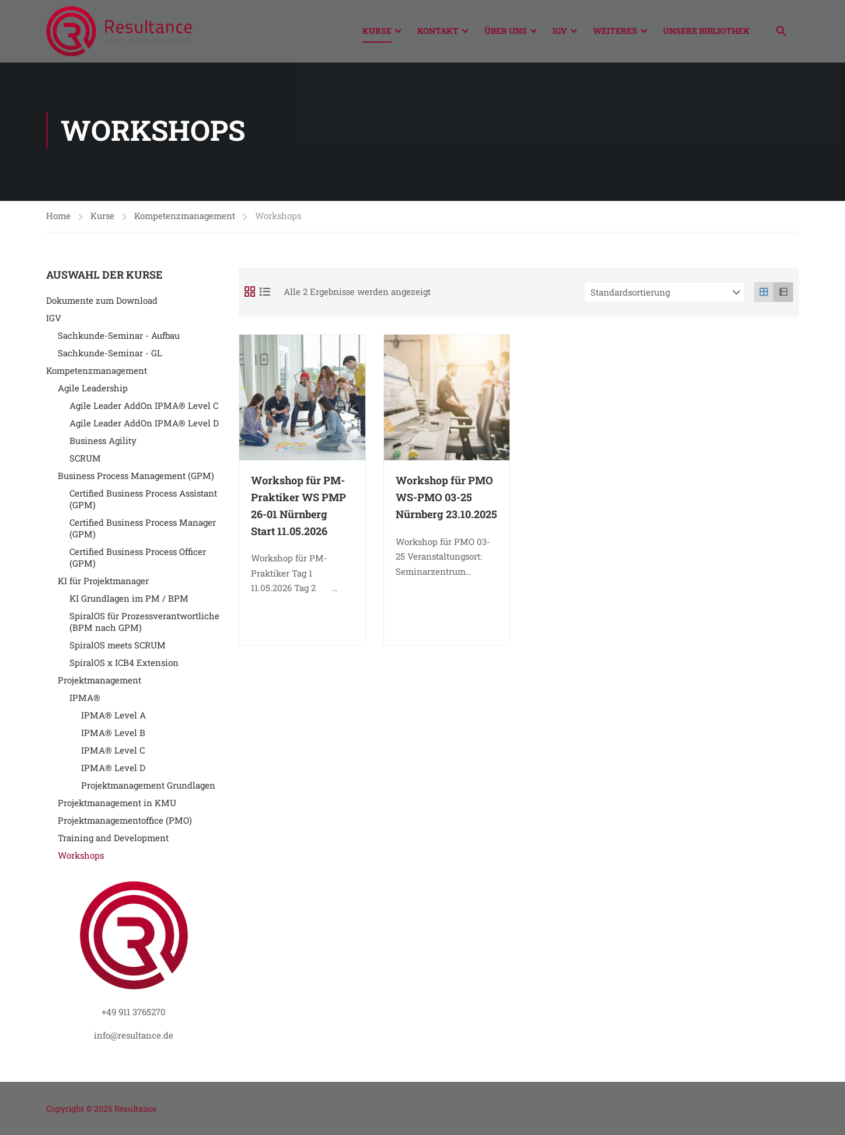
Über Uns (505, 30)
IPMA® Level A (113, 718)
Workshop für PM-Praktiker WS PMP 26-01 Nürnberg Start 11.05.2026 (298, 508)
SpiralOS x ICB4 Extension (124, 665)
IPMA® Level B (113, 735)
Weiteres (615, 30)
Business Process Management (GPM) (136, 478)
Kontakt (438, 30)
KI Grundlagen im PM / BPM (128, 601)
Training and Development (113, 840)
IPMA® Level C (113, 753)
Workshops (81, 858)
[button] (781, 32)
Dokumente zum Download (102, 303)
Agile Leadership (93, 391)
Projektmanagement (99, 683)
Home (58, 218)
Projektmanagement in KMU (117, 805)
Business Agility (103, 443)
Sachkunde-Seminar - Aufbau (119, 338)
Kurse (377, 30)
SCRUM (85, 461)
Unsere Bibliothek (706, 30)
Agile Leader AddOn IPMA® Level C (143, 408)
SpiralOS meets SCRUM (117, 648)
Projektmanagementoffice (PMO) (125, 823)
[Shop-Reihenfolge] (664, 295)
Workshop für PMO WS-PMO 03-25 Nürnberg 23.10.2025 (446, 500)
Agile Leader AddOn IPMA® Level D (144, 426)
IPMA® (84, 700)
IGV (560, 30)
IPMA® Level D (113, 770)
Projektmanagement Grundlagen (148, 788)
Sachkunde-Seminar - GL (110, 356)
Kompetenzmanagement (184, 218)
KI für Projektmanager (103, 583)
